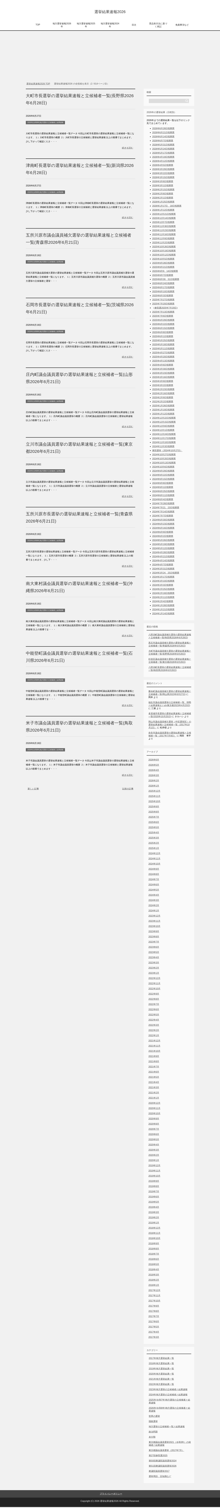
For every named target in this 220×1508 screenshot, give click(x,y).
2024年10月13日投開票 (164, 464)
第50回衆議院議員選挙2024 (162, 1461)
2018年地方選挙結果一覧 (161, 1364)
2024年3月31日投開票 (163, 570)
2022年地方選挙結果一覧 (161, 1385)
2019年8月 (153, 1187)
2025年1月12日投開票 (163, 415)
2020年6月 (153, 1135)
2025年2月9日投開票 (162, 398)
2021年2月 (153, 1093)
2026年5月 (153, 766)
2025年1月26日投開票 (163, 406)
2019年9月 (153, 1182)
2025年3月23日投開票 (163, 374)
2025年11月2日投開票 (163, 243)
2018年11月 (154, 1234)
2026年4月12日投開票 (163, 162)
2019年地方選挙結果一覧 (161, 1369)
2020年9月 (153, 1119)
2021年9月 (153, 1057)
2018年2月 (153, 1281)
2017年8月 (153, 1312)
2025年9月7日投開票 (162, 276)
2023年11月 (154, 922)
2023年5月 (153, 953)
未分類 (152, 1438)
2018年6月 (153, 1260)
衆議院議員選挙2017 (159, 1472)
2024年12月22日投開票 (164, 419)
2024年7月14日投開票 (163, 512)
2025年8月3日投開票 (162, 296)
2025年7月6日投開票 (162, 317)
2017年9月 (153, 1307)
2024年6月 (153, 885)
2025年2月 (153, 844)
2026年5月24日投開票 (163, 150)
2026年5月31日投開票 (163, 146)
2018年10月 (154, 1239)
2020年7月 (153, 1130)
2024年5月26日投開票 (163, 541)
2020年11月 (154, 1109)
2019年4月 (153, 1208)
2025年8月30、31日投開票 (165, 280)
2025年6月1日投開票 (162, 337)
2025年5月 (153, 828)
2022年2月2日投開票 (162, 402)
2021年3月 (153, 1088)
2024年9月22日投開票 (163, 476)
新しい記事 (33, 790)
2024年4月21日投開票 (163, 557)
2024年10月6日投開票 (163, 468)
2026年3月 (153, 776)
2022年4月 (153, 1021)
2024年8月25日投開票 (163, 492)
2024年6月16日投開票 (163, 529)
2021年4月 (153, 1083)
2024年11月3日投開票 (163, 447)
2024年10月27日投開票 (164, 455)
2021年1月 (153, 1099)
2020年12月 (154, 1104)
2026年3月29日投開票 (163, 170)
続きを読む (127, 149)
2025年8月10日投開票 (163, 292)
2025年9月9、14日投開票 (165, 272)
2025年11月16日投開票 (164, 235)
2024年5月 (153, 891)
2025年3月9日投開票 (162, 382)
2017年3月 (153, 1338)
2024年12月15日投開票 (164, 423)
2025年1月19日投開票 (163, 411)
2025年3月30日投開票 (163, 370)
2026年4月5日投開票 (162, 166)
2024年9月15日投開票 (163, 480)
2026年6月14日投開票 (163, 137)
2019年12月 (154, 1166)
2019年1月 (153, 1223)
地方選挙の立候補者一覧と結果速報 (167, 1427)
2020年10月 (154, 1114)
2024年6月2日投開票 (162, 537)
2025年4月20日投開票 (163, 358)
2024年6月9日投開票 (162, 533)
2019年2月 (153, 1218)
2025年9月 (153, 807)
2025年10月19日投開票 (164, 252)
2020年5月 (153, 1140)
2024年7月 (153, 880)
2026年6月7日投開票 (162, 141)
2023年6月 (153, 948)
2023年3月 (153, 963)
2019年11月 (154, 1171)
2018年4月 (153, 1270)
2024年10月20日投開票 (164, 459)
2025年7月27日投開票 (163, 300)
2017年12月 (154, 1291)
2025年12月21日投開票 (164, 215)
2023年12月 (154, 917)
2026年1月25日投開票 (163, 203)
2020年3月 (153, 1151)
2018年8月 (153, 1249)
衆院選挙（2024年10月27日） (167, 451)
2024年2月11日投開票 (163, 598)
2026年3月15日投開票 (163, 178)
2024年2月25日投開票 (163, 590)
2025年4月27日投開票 (163, 353)
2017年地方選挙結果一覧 (161, 1359)
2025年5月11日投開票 (163, 349)
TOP (37, 25)
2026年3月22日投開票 (163, 174)
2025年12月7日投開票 (163, 223)
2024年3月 (153, 901)
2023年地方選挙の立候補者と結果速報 (168, 1390)
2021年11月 (154, 1047)
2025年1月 (153, 849)
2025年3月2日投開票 (162, 386)
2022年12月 (154, 979)
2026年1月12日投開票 (163, 211)
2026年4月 (153, 771)
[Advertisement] (110, 61)
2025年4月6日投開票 (162, 366)
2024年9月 (153, 870)
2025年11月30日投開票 (164, 227)
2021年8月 (153, 1062)
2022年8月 (153, 1000)
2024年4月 (153, 896)
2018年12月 (154, 1229)
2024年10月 (154, 865)
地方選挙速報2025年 (86, 26)
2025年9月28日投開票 (163, 264)
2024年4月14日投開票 (163, 561)
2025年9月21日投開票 (163, 268)
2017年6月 (153, 1322)
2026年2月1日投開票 (162, 199)
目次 (134, 26)
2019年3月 (153, 1213)
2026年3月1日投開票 (162, 186)
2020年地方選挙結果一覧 (161, 1375)
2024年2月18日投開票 (163, 594)
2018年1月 (153, 1286)
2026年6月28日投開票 (163, 129)
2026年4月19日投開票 (163, 158)
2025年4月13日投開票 (163, 362)
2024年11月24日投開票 (164, 435)
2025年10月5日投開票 (163, 260)
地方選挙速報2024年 (110, 26)
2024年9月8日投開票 (162, 484)
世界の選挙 (154, 1417)
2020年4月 (153, 1145)
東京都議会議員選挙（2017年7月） (166, 1451)
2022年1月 (153, 1036)
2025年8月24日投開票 (163, 284)
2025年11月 (154, 797)
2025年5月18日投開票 (163, 345)
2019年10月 (154, 1177)
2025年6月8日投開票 (162, 333)
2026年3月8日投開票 (162, 182)
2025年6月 (153, 823)
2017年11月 (154, 1296)
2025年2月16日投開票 (163, 394)
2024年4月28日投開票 (163, 553)
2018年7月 (153, 1255)
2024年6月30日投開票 (163, 521)
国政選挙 (153, 1422)
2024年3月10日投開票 (163, 582)
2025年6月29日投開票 (163, 321)
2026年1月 (153, 787)
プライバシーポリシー (111, 1495)
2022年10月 (154, 989)
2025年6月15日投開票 (163, 329)
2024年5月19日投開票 (163, 545)
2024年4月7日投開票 (162, 565)
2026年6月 (153, 761)
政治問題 (153, 1433)
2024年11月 (154, 859)
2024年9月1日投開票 (162, 488)
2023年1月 (153, 974)
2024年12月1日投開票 (163, 431)
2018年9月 (153, 1244)
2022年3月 (153, 1026)
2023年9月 (153, 932)
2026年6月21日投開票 (163, 133)
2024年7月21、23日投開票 (165, 508)
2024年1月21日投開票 (163, 610)
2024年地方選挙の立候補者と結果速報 (168, 1395)
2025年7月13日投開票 (163, 313)
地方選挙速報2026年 (62, 26)
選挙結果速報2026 (110, 12)
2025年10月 (154, 802)
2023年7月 (153, 943)
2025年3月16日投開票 (163, 378)
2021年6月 (153, 1073)
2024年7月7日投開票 (162, 517)
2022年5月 (153, 1015)
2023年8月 (153, 937)
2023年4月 (153, 958)
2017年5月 (153, 1328)
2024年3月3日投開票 (162, 586)
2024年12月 (154, 854)
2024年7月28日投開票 (163, 504)
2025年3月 (153, 839)
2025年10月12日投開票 (164, 256)
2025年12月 (154, 792)
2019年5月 (153, 1203)
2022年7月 (153, 1005)
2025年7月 (153, 818)
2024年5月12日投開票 (163, 549)
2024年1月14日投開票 (163, 614)
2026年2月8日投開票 (162, 194)
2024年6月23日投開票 (163, 525)
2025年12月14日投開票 (164, 219)
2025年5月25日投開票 (163, 341)
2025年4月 (153, 833)
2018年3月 (153, 1275)
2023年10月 (154, 927)
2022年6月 (153, 1010)
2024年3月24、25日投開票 (165, 574)
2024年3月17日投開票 (163, 578)
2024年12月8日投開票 (163, 427)
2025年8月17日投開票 (163, 288)
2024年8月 (153, 875)
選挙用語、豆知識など (160, 1477)
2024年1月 (153, 911)
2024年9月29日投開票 (163, 472)
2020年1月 (153, 1161)
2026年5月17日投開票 (163, 154)
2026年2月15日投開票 (163, 190)
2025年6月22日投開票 (163, 325)
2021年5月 (153, 1078)
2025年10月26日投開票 (164, 247)
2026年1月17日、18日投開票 (166, 207)
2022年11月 (154, 984)
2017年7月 (153, 1317)
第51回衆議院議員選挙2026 (162, 1467)
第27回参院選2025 (158, 1456)
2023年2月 (153, 969)
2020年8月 (153, 1125)
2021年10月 (154, 1052)
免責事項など (182, 26)
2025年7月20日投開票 (163, 305)
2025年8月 (153, 813)
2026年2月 (153, 781)
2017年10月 (154, 1302)
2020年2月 (153, 1156)
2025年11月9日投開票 (163, 239)
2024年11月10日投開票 (164, 443)
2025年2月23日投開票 (163, 390)
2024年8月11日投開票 (163, 496)
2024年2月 (153, 906)
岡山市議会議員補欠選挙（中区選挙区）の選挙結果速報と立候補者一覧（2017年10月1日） (169, 725)
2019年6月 (153, 1197)
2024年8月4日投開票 (162, 500)
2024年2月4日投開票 (162, 602)
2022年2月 (153, 1031)
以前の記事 (127, 790)
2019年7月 (153, 1192)
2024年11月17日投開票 (164, 439)
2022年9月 (153, 995)
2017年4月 (153, 1333)
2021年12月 (154, 1041)
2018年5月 (153, 1265)
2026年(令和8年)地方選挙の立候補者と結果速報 (45, 123)
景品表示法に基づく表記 (158, 26)
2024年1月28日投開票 (163, 606)
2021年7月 (153, 1067)
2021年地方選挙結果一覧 (161, 1380)
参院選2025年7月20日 (165, 309)
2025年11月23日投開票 (164, 231)
